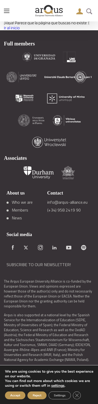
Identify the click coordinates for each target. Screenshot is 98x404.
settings (58, 385)
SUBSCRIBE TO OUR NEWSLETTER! (39, 264)
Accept (15, 395)
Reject (37, 395)
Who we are (22, 202)
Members (20, 210)
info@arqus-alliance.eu (67, 202)
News (17, 218)
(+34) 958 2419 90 (64, 210)
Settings (60, 395)
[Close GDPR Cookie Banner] (77, 395)
